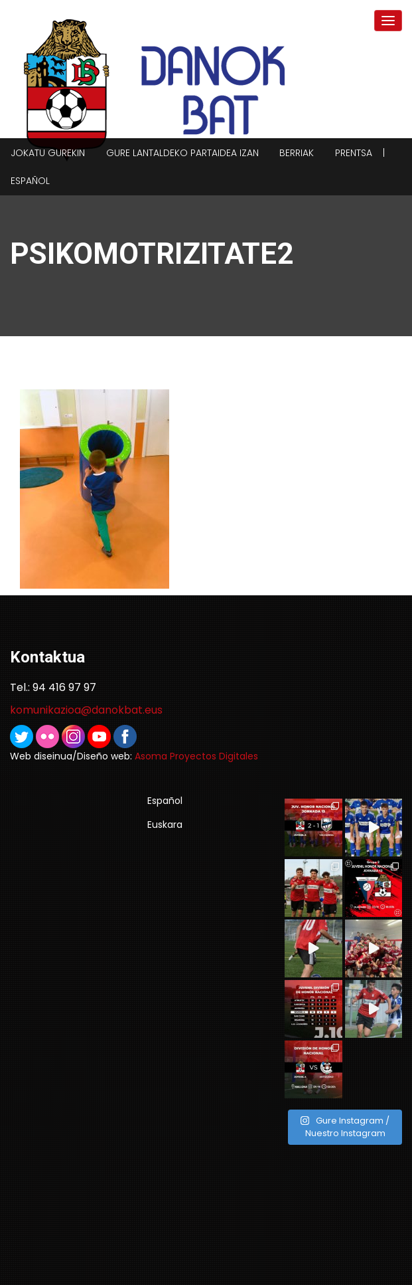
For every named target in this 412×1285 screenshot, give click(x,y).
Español (30, 180)
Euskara (164, 824)
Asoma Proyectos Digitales (196, 756)
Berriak (296, 152)
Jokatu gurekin (48, 152)
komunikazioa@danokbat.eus (86, 710)
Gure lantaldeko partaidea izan (182, 152)
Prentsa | (360, 152)
